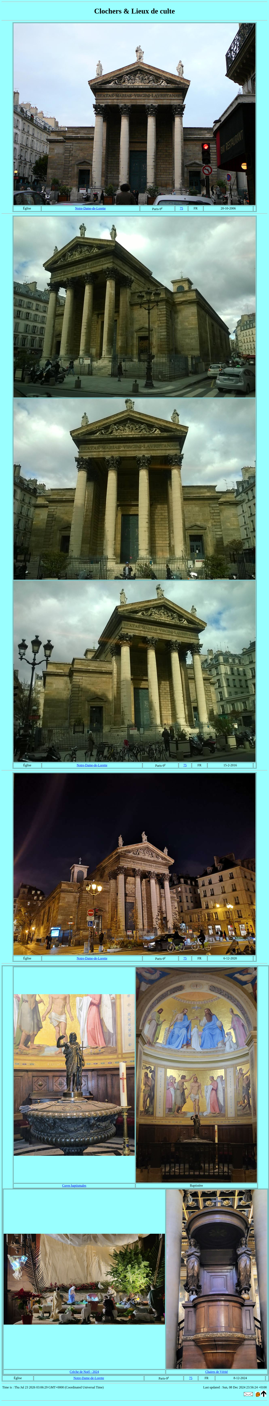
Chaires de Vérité (216, 1371)
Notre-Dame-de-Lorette (90, 208)
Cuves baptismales (74, 1185)
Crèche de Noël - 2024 (84, 1371)
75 (181, 208)
